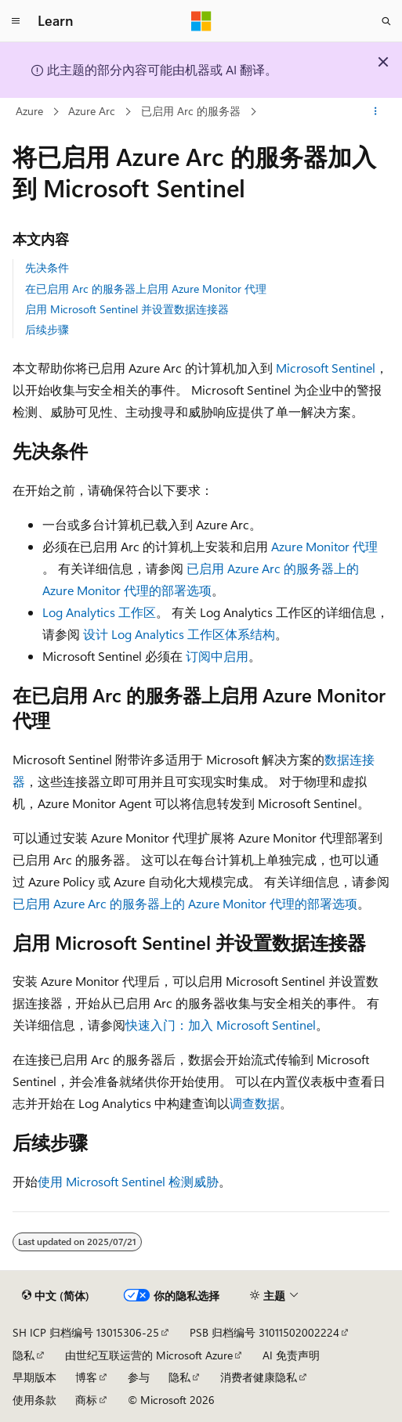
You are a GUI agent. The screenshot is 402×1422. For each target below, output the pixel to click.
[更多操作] (375, 112)
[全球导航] (15, 21)
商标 (86, 1399)
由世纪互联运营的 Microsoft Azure (149, 1355)
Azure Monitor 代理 (324, 546)
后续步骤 (47, 329)
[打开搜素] (386, 21)
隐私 (23, 1355)
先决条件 (47, 267)
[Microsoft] (201, 21)
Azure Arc (91, 110)
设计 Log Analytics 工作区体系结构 (179, 634)
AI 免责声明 (291, 1355)
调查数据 (255, 1103)
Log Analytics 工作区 (99, 612)
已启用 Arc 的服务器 (191, 110)
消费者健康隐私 (258, 1377)
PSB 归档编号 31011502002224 (264, 1332)
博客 (86, 1377)
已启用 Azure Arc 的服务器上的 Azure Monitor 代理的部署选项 (185, 903)
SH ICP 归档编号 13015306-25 (86, 1332)
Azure (29, 110)
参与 (139, 1377)
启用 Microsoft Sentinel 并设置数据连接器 (127, 308)
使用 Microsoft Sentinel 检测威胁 (128, 1181)
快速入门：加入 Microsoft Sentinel (220, 1024)
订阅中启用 (217, 656)
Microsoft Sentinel (325, 367)
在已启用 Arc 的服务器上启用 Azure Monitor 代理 (145, 288)
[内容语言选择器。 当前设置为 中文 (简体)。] (56, 1295)
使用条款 (34, 1399)
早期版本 (34, 1377)
